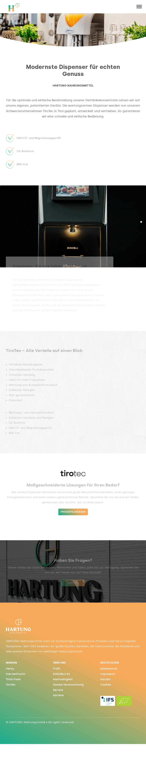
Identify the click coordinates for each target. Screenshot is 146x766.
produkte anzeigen (73, 511)
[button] (141, 222)
